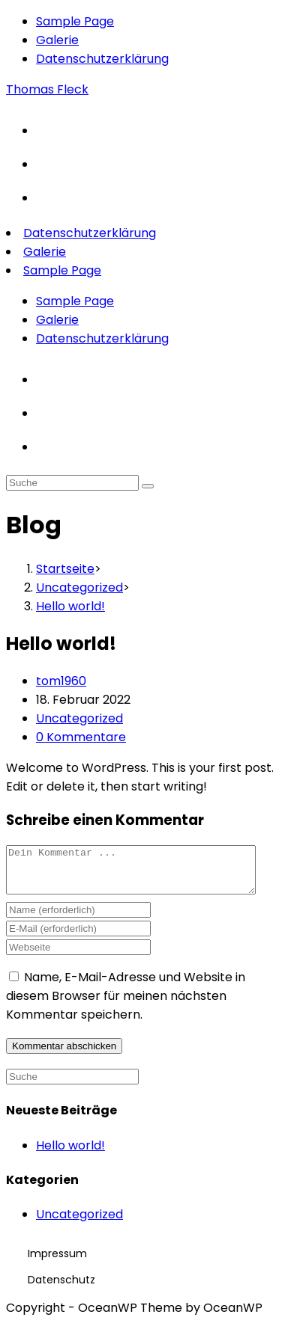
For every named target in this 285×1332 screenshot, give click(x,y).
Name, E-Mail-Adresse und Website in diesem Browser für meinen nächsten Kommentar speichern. (125, 1004)
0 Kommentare (81, 737)
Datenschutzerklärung (102, 58)
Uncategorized (79, 718)
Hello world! (70, 1154)
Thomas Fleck (47, 89)
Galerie (57, 40)
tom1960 (61, 681)
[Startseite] (65, 568)
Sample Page (75, 21)
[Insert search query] (72, 483)
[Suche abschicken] (148, 486)
